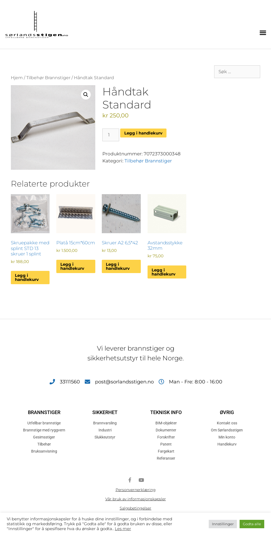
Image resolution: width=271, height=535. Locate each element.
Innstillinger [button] (223, 524)
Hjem (17, 77)
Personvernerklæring (136, 489)
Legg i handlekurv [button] (27, 277)
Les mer (123, 528)
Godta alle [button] (252, 524)
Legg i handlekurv (143, 133)
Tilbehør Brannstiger (48, 77)
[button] (263, 32)
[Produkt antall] (110, 135)
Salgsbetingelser (135, 508)
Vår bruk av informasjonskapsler (135, 498)
